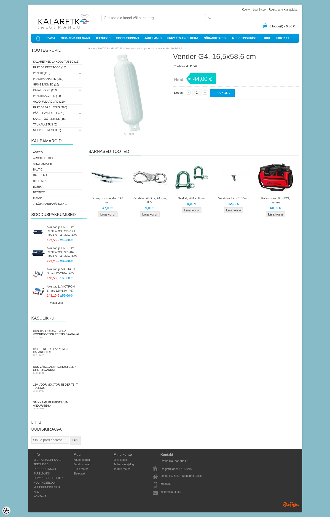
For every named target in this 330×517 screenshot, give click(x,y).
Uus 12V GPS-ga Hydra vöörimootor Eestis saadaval (56, 334)
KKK (267, 38)
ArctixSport (43, 163)
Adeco (38, 152)
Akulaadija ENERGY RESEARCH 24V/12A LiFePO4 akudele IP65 (62, 231)
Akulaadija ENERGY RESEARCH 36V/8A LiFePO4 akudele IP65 (62, 252)
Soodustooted (82, 464)
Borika (38, 186)
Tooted (50, 38)
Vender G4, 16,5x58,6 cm (172, 48)
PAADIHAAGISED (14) (47, 96)
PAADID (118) (41, 73)
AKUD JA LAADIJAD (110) (49, 101)
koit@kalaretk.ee (171, 491)
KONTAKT (282, 38)
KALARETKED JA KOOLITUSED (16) (56, 61)
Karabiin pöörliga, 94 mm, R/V (150, 200)
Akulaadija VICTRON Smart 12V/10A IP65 (61, 271)
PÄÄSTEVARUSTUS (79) (48, 113)
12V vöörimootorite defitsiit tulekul (56, 387)
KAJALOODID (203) (45, 90)
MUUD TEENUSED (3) (47, 130)
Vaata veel (56, 302)
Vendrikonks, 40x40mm (233, 198)
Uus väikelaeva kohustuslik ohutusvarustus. (56, 369)
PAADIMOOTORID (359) (48, 78)
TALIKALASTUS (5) (45, 124)
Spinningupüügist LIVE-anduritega (56, 405)
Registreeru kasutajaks (283, 9)
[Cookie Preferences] (6, 510)
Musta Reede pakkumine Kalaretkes (56, 351)
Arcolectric (43, 158)
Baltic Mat (41, 175)
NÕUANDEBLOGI (215, 38)
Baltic (38, 169)
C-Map (37, 198)
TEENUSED (103, 38)
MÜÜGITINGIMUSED (245, 38)
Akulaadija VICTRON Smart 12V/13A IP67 (61, 288)
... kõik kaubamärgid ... (50, 203)
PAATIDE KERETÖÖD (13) (49, 67)
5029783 (166, 483)
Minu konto (120, 459)
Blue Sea (40, 181)
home (92, 48)
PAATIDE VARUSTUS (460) (50, 107)
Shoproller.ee (291, 504)
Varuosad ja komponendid (139, 48)
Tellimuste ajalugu (124, 464)
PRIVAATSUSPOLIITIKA (182, 38)
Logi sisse (259, 9)
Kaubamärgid (82, 459)
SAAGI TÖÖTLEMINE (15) (49, 118)
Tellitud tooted (122, 469)
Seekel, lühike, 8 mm (192, 198)
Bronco (39, 192)
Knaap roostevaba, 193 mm (107, 200)
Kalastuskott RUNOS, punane (275, 200)
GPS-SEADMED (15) (46, 84)
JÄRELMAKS (153, 38)
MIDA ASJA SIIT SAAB (75, 38)
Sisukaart (79, 473)
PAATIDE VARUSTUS (110, 48)
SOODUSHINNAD (127, 38)
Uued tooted (81, 469)
